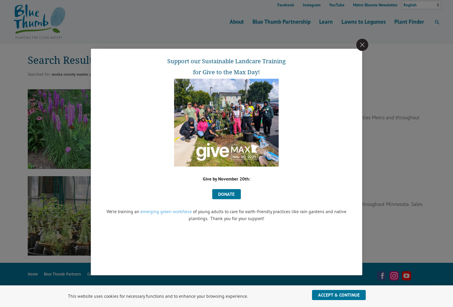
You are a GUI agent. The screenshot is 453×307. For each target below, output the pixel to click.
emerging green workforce (166, 211)
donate (226, 194)
